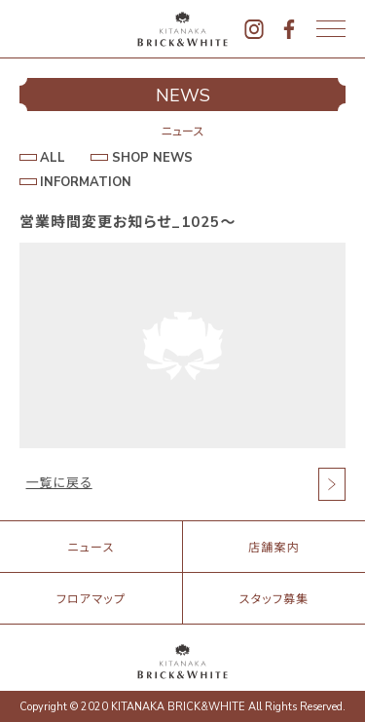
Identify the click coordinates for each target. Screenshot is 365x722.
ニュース (90, 547)
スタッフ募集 (274, 599)
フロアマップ (91, 599)
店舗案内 (274, 547)
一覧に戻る (59, 483)
